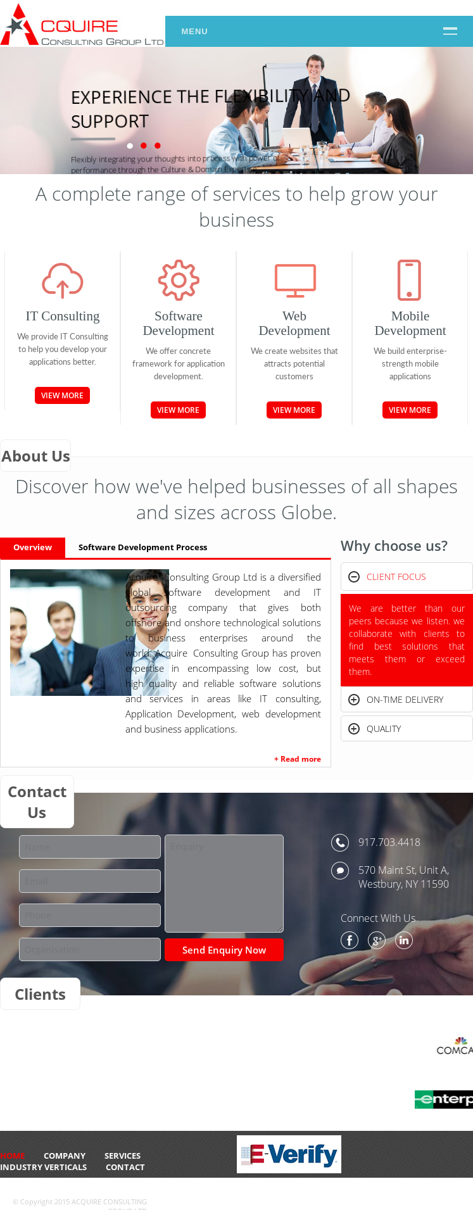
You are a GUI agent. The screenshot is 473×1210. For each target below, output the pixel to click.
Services (122, 1155)
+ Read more (297, 758)
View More (62, 395)
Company (64, 1155)
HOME (12, 1155)
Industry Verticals (43, 1167)
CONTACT (125, 1167)
